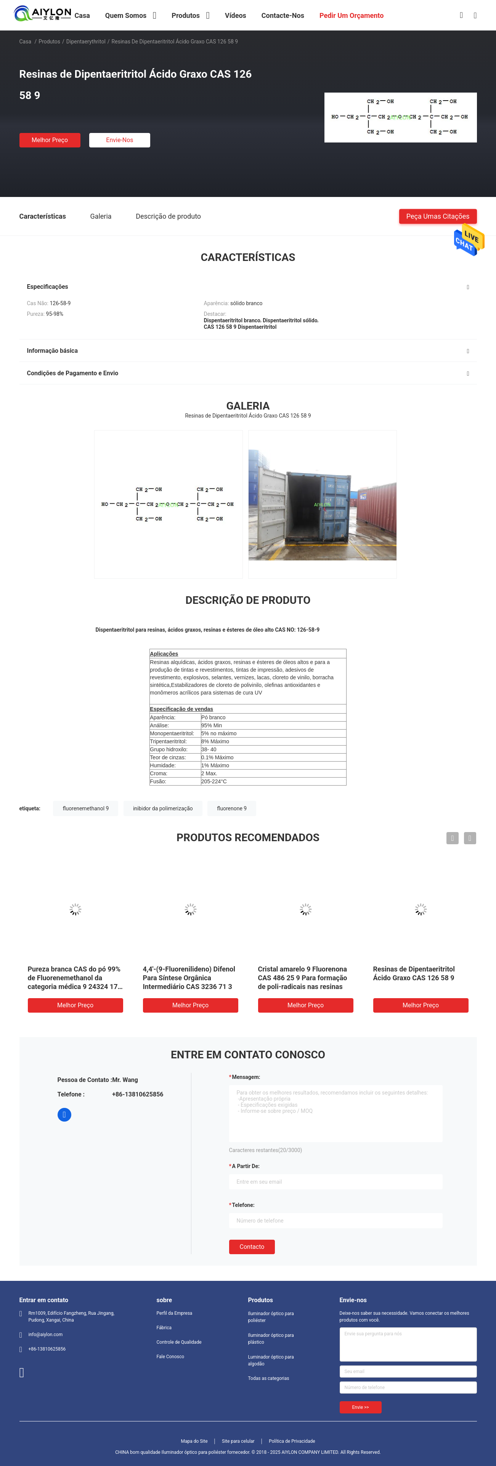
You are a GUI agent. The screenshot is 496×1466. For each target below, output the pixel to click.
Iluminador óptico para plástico (271, 1339)
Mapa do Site (194, 1441)
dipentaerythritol (86, 41)
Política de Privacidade (292, 1441)
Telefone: (243, 1205)
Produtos (49, 41)
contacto (252, 1246)
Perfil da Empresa (175, 1313)
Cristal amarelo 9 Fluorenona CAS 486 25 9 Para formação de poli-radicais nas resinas (302, 978)
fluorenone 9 (232, 808)
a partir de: (246, 1166)
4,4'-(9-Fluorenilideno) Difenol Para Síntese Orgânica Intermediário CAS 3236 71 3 (189, 978)
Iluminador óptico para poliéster (271, 1317)
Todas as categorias (268, 1378)
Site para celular (238, 1441)
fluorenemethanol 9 (86, 808)
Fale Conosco (171, 1356)
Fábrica (164, 1327)
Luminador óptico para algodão (271, 1360)
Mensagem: (246, 1077)
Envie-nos (119, 140)
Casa (25, 41)
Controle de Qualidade (179, 1342)
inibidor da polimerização (163, 808)
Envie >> (360, 1407)
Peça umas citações (438, 216)
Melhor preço (50, 140)
